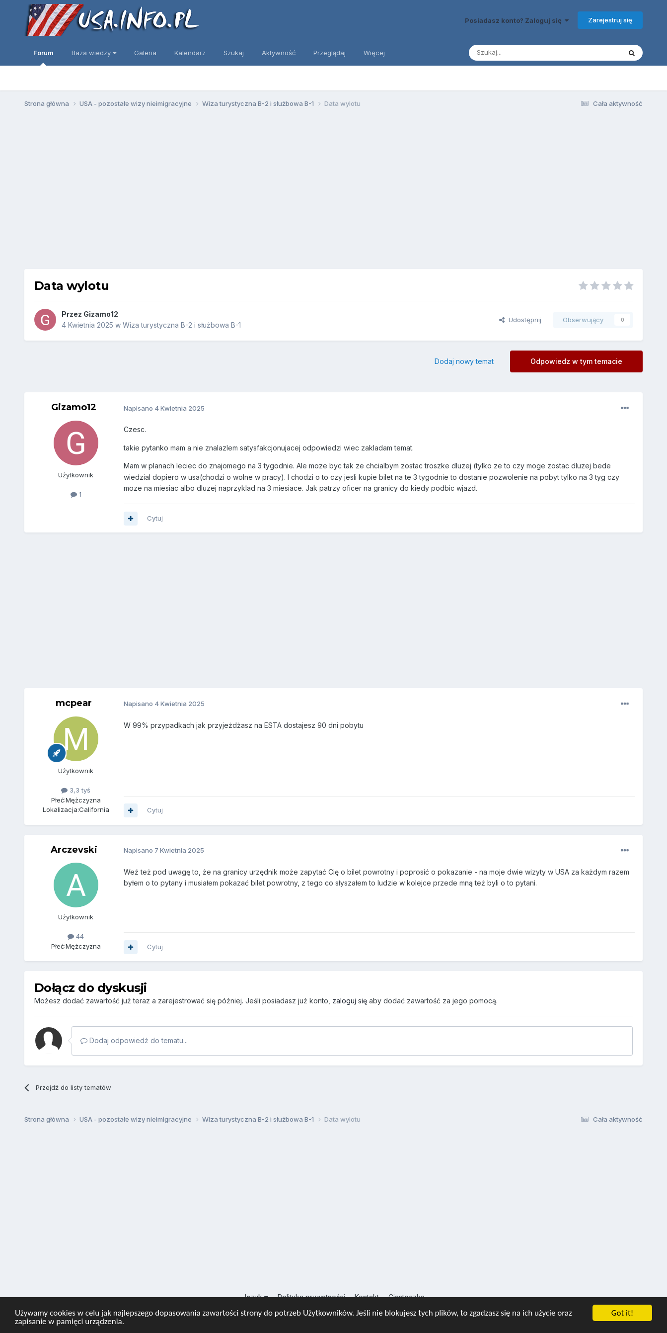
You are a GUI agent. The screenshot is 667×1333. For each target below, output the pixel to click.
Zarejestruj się (610, 20)
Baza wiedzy (94, 53)
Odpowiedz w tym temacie (576, 361)
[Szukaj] (520, 53)
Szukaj (233, 53)
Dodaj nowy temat (464, 361)
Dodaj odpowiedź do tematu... (134, 1040)
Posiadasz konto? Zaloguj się (517, 20)
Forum (43, 57)
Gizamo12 (100, 314)
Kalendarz (190, 53)
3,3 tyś (75, 790)
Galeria (145, 53)
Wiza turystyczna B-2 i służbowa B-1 (182, 325)
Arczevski (74, 849)
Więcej (374, 53)
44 (76, 936)
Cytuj (155, 518)
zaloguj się (349, 1000)
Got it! (622, 1313)
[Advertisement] (334, 193)
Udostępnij (520, 320)
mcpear (74, 703)
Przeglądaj (329, 53)
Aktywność (279, 53)
